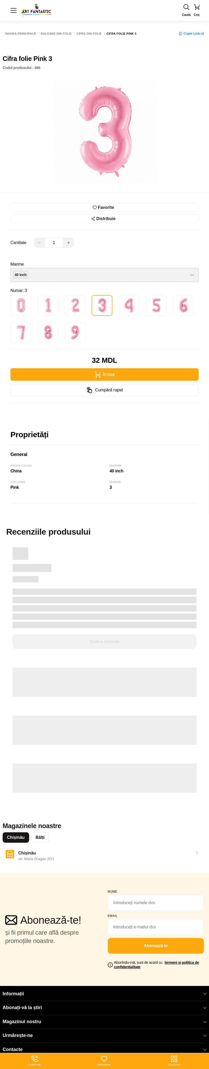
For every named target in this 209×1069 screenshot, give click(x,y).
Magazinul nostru (104, 1021)
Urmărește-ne (104, 1035)
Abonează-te (156, 945)
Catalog (174, 1061)
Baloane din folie (56, 33)
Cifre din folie (89, 33)
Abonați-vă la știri (104, 1007)
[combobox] (104, 275)
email (113, 916)
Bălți (40, 837)
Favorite (104, 1061)
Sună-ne (34, 1061)
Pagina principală (20, 33)
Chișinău (16, 837)
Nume (112, 891)
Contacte (104, 1049)
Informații (104, 993)
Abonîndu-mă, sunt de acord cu (156, 964)
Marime (17, 264)
